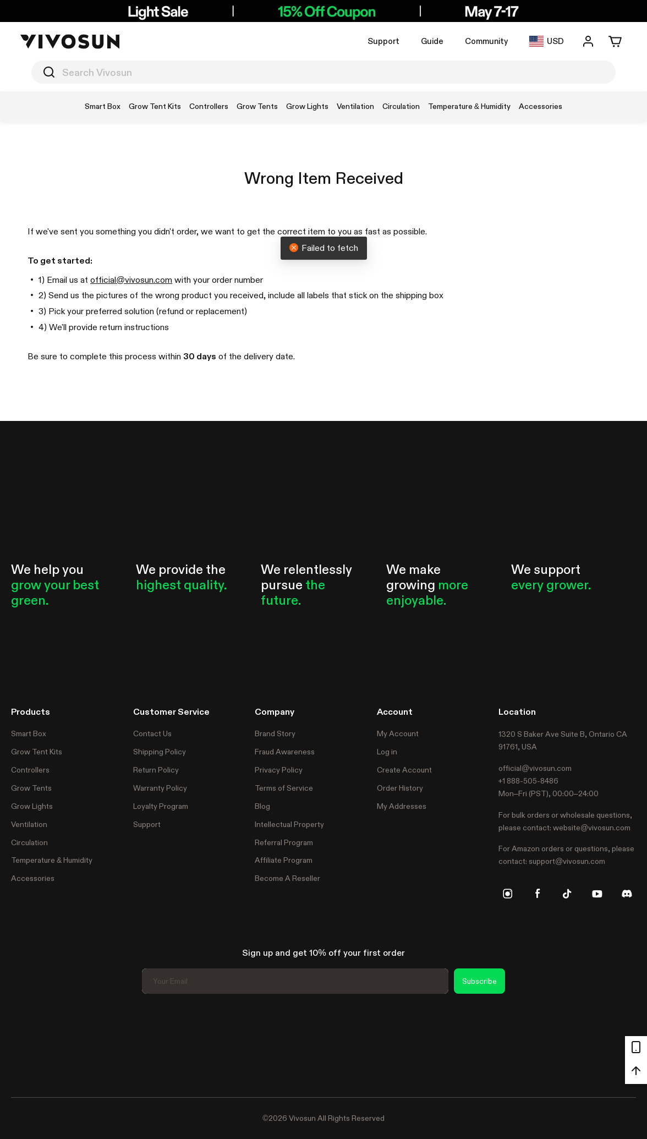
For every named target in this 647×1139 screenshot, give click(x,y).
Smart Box (28, 733)
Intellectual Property (289, 824)
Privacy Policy (279, 769)
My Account (398, 733)
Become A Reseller (287, 878)
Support (383, 41)
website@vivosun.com (591, 827)
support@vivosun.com (567, 861)
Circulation (29, 842)
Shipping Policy (159, 751)
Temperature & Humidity (51, 860)
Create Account (404, 769)
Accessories (32, 878)
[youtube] (597, 893)
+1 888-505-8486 (528, 780)
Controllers (30, 769)
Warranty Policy (160, 788)
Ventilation (29, 824)
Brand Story (275, 733)
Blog (262, 806)
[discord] (626, 893)
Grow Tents (31, 788)
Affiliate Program (283, 860)
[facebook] (537, 893)
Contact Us (152, 733)
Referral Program (284, 842)
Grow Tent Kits (36, 751)
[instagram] (507, 893)
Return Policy (156, 769)
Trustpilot (27, 1043)
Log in (387, 751)
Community (486, 41)
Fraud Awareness (285, 751)
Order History (400, 788)
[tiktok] (567, 893)
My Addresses (401, 806)
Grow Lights (32, 806)
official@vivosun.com (131, 280)
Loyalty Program (160, 806)
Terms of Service (284, 788)
